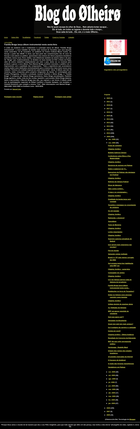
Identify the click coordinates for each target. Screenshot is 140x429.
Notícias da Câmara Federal (118, 182)
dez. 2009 (112, 139)
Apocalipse (112, 221)
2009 (108, 136)
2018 (108, 105)
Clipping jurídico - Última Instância (121, 334)
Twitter (46, 37)
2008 (108, 408)
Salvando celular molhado (117, 254)
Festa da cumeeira (115, 145)
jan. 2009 (112, 403)
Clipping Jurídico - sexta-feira (119, 269)
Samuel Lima (17, 89)
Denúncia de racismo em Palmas (120, 165)
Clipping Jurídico (114, 149)
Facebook (37, 37)
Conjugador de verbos (116, 273)
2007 (108, 411)
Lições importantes (115, 232)
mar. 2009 (112, 396)
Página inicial (38, 97)
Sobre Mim (15, 37)
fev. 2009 (111, 400)
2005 (108, 415)
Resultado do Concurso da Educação (122, 338)
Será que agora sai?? (116, 317)
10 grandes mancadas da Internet (120, 357)
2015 (108, 116)
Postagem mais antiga (63, 97)
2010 (108, 133)
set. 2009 (112, 375)
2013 (108, 122)
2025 (108, 98)
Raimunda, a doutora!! (116, 218)
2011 (108, 130)
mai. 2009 (112, 389)
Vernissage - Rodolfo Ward (118, 347)
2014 (108, 119)
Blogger (132, 419)
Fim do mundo (113, 250)
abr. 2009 (112, 393)
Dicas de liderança (115, 185)
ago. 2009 (112, 379)
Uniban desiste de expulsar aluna (120, 304)
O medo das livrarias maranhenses (121, 364)
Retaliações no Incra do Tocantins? (121, 291)
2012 (108, 126)
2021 (108, 102)
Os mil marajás (113, 211)
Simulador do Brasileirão (117, 320)
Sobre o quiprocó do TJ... (117, 169)
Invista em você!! (114, 331)
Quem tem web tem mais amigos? (120, 324)
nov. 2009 (112, 143)
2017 (108, 108)
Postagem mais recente (13, 97)
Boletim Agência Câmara (117, 152)
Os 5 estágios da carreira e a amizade (122, 327)
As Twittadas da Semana (117, 308)
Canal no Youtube (58, 37)
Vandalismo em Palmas (116, 367)
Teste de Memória (114, 225)
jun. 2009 (112, 386)
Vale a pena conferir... (116, 189)
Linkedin (71, 37)
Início (6, 37)
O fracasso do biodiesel (117, 360)
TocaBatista (26, 37)
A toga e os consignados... (118, 192)
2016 (108, 112)
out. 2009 (112, 372)
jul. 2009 (111, 382)
